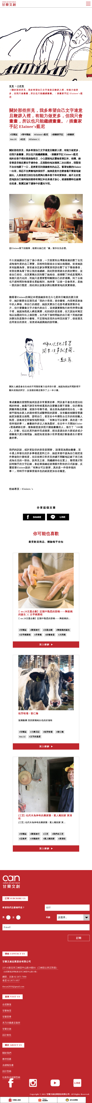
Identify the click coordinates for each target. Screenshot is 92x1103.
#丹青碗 (38, 635)
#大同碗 (62, 635)
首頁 (11, 86)
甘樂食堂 (6, 1010)
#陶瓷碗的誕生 (63, 630)
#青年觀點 (26, 134)
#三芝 (46, 834)
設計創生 (6, 1035)
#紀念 (22, 139)
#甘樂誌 (14, 134)
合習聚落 (6, 1004)
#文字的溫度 (35, 736)
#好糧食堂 (50, 635)
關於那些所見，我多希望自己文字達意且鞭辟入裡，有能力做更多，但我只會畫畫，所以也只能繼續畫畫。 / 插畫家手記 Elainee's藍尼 (46, 93)
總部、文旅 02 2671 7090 (14, 977)
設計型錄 (6, 1071)
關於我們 (6, 1053)
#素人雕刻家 (49, 839)
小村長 (20, 86)
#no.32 (22, 736)
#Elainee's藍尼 (41, 134)
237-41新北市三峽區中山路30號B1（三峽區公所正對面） (30, 967)
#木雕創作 (35, 839)
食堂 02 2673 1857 (11, 980)
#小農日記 (35, 732)
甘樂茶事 (6, 1017)
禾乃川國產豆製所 (11, 1023)
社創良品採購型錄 (11, 1077)
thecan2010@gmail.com (13, 986)
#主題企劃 (48, 630)
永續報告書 (8, 1065)
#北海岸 (23, 839)
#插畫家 (70, 134)
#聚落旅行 (35, 630)
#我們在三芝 (58, 834)
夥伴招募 (6, 1059)
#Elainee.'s (34, 139)
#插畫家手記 (57, 134)
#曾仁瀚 (60, 732)
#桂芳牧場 (48, 732)
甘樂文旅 (6, 1029)
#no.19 (13, 139)
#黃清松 (62, 839)
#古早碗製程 (25, 635)
